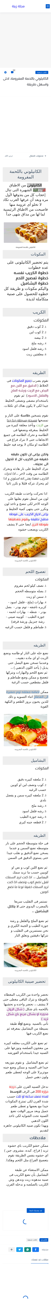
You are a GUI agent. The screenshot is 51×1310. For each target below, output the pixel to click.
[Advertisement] (25, 40)
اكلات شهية (42, 72)
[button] (35, 1249)
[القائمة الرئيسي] (48, 6)
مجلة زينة (18, 6)
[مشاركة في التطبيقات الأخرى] (11, 1249)
